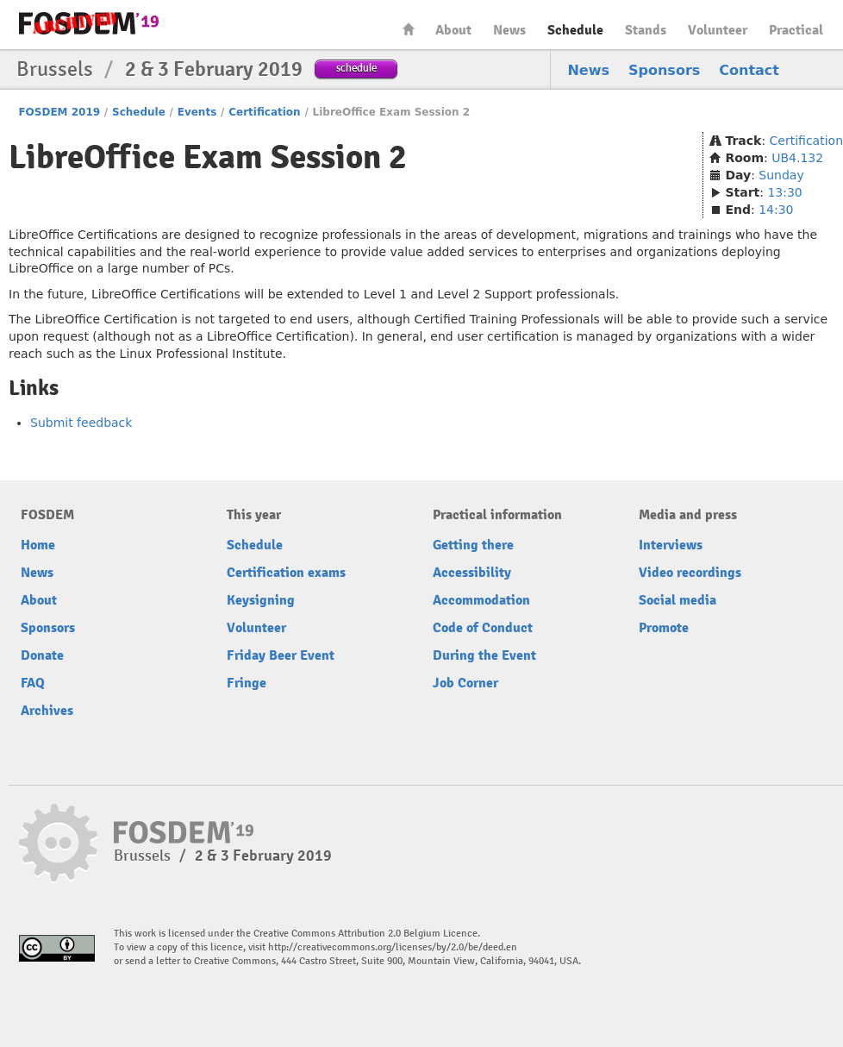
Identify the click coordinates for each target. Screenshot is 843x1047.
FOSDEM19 (89, 23)
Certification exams (286, 572)
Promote (664, 627)
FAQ (33, 683)
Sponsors (664, 70)
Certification (264, 112)
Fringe (246, 683)
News (509, 30)
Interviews (670, 545)
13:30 (784, 192)
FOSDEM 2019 (59, 112)
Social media (677, 600)
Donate (42, 655)
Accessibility (472, 572)
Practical (796, 30)
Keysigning (261, 600)
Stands (645, 30)
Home (408, 28)
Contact (749, 70)
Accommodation (481, 600)
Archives (47, 710)
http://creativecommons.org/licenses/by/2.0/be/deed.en (392, 947)
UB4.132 (797, 158)
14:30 (776, 209)
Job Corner (465, 683)
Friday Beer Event (280, 655)
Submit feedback (81, 422)
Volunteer (717, 30)
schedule (356, 67)
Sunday (781, 175)
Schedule (575, 30)
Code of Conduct (483, 627)
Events (197, 112)
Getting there (473, 545)
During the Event (484, 655)
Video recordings (690, 572)
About (453, 30)
